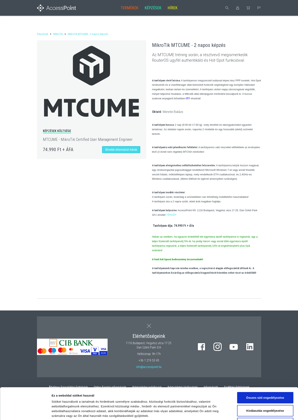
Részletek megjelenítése (69, 412)
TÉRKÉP (171, 214)
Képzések (153, 8)
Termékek (129, 8)
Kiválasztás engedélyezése (265, 379)
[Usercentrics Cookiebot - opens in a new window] (25, 412)
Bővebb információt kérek (121, 149)
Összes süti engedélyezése (265, 366)
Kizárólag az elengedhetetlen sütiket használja (265, 394)
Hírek (172, 8)
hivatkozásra (120, 393)
